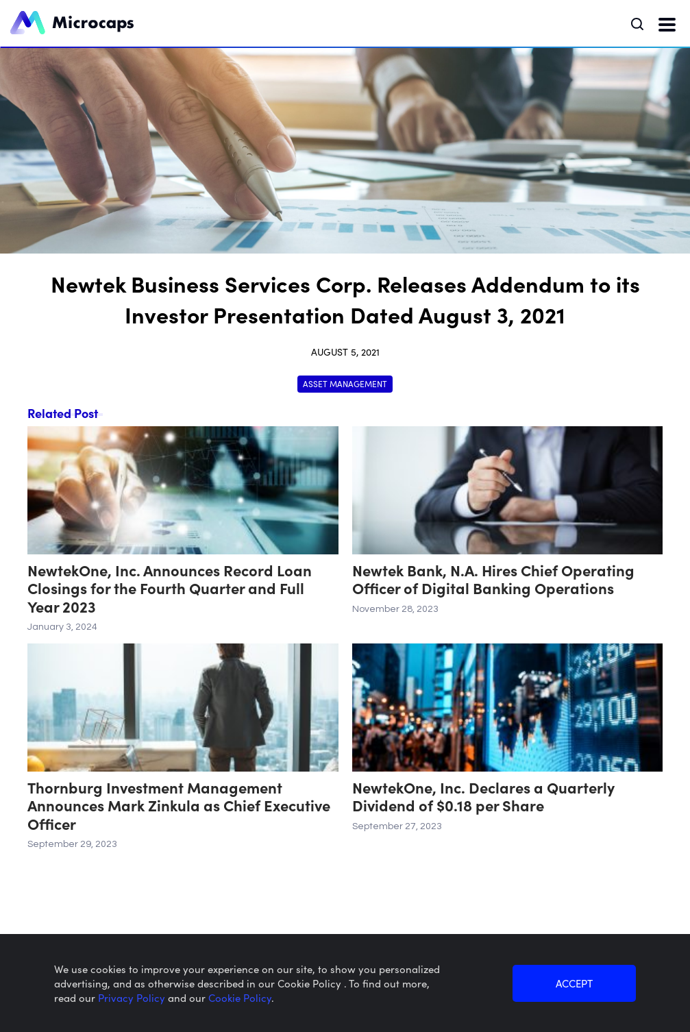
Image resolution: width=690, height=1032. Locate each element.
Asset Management (345, 383)
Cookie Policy (239, 997)
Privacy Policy (133, 997)
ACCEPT (574, 983)
